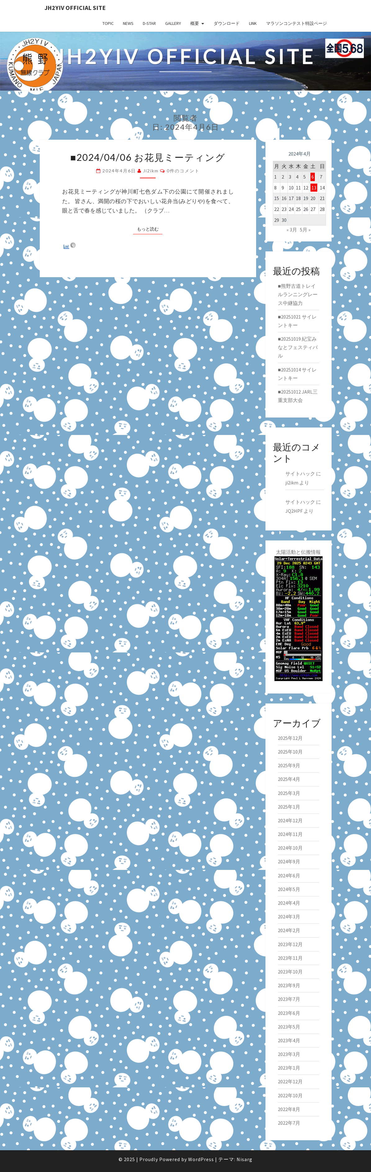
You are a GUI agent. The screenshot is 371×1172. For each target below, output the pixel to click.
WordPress (201, 1159)
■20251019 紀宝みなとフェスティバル (298, 347)
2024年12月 (290, 820)
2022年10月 (290, 1095)
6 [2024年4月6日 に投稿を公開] (312, 177)
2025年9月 (289, 765)
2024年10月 (290, 848)
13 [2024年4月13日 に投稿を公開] (313, 187)
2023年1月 (289, 1068)
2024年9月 (289, 861)
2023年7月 (289, 999)
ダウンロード (227, 23)
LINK (253, 23)
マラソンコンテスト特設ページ (296, 23)
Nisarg (244, 1159)
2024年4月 (289, 903)
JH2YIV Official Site (75, 8)
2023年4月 (289, 1040)
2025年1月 (289, 807)
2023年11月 (290, 958)
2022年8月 (289, 1109)
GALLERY (173, 23)
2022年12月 (290, 1081)
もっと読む (149, 229)
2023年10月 (290, 972)
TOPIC (108, 23)
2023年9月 (289, 985)
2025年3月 (289, 793)
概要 (194, 23)
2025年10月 (290, 752)
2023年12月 (290, 944)
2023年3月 (289, 1054)
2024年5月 (289, 889)
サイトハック (300, 473)
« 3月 (292, 229)
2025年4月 (289, 779)
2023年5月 (289, 1027)
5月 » (305, 229)
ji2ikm (151, 170)
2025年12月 (290, 738)
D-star (149, 23)
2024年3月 (289, 916)
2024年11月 (290, 834)
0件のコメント (183, 170)
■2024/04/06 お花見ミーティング (147, 157)
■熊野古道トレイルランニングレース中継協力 (298, 294)
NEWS (128, 23)
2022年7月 (289, 1123)
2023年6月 (289, 1013)
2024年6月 (289, 875)
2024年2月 (289, 930)
